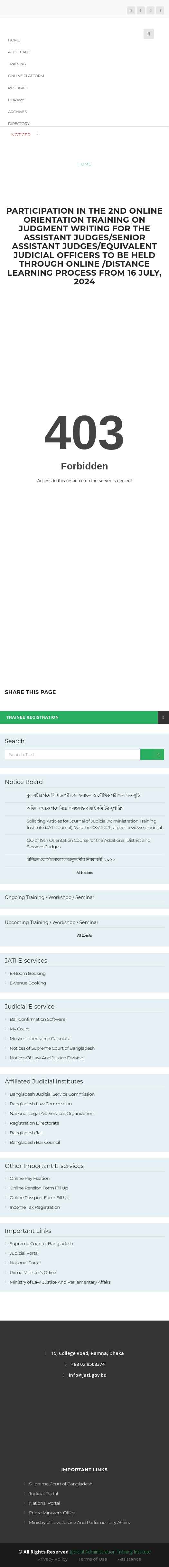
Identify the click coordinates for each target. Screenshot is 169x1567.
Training (17, 63)
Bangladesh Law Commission (41, 1104)
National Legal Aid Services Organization (52, 1113)
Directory (19, 123)
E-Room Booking (28, 973)
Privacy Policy (52, 1559)
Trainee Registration (87, 717)
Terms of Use (93, 1559)
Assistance (129, 1559)
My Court (19, 1029)
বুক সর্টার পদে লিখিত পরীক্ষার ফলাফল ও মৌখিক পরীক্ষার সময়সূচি (92, 134)
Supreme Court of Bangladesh (41, 1243)
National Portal (25, 1263)
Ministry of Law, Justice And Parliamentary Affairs (60, 1282)
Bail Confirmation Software (37, 1019)
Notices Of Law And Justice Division (46, 1058)
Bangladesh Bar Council (35, 1142)
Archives (17, 111)
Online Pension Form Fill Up (39, 1188)
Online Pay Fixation (30, 1178)
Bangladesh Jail (26, 1132)
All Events (84, 935)
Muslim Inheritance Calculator (41, 1038)
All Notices (84, 873)
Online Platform (26, 75)
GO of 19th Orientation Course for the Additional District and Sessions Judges (88, 843)
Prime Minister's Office (33, 1272)
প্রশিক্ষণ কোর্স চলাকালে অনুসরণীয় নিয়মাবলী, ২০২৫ (71, 859)
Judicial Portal (24, 1253)
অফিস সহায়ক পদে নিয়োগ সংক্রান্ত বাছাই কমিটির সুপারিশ (75, 808)
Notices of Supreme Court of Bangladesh (52, 1048)
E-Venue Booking (28, 983)
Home (14, 40)
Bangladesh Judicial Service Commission (52, 1094)
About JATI (18, 51)
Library (16, 99)
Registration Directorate (34, 1123)
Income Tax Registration (35, 1207)
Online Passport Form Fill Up (39, 1197)
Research (18, 87)
